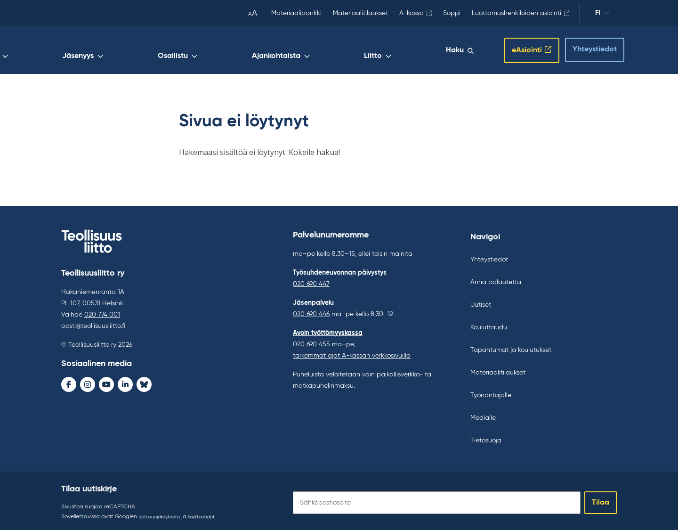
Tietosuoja (485, 436)
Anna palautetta (495, 278)
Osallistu (310, 50)
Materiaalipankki (296, 13)
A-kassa (411, 13)
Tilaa (600, 499)
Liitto (423, 50)
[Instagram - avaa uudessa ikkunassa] (87, 382)
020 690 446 (311, 310)
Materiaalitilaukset (360, 13)
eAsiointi (517, 48)
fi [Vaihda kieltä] (602, 14)
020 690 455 (311, 340)
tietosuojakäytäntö (163, 513)
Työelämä (204, 50)
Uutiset (480, 301)
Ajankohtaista (370, 50)
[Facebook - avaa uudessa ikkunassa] (68, 382)
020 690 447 (311, 280)
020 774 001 (102, 313)
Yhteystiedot (586, 47)
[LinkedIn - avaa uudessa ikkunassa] (125, 382)
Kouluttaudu (488, 323)
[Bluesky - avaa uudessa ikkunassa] (144, 382)
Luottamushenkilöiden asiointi (516, 13)
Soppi (451, 13)
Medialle (483, 414)
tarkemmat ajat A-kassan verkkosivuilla (352, 352)
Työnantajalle (490, 391)
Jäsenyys (258, 50)
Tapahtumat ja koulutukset (510, 346)
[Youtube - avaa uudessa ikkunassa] (106, 382)
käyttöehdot (213, 513)
